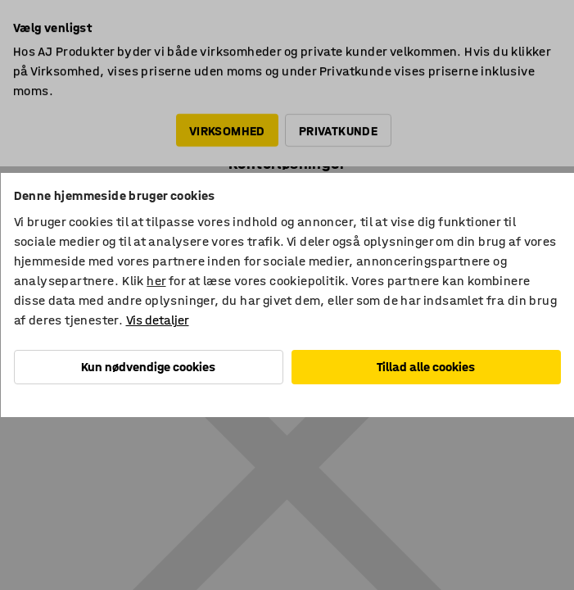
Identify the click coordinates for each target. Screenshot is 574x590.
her (156, 280)
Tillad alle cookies (426, 366)
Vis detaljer (157, 320)
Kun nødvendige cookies (148, 366)
